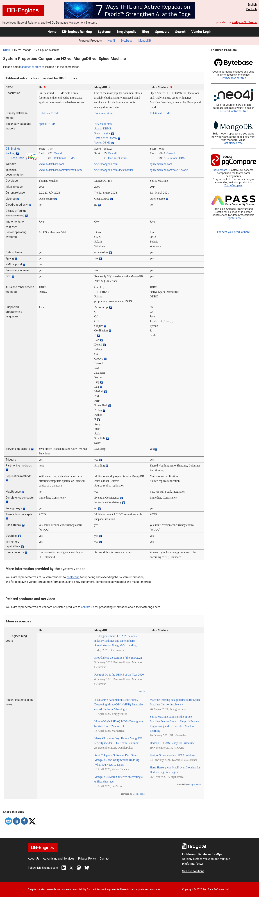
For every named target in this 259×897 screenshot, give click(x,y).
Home (51, 31)
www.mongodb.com (106, 163)
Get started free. (233, 143)
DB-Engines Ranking (77, 31)
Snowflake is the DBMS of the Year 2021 (118, 657)
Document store (103, 113)
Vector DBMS (102, 142)
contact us (73, 577)
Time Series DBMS (105, 137)
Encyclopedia (127, 31)
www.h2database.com (51, 163)
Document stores (118, 158)
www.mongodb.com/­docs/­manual (113, 169)
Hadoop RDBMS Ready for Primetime (172, 742)
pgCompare (220, 170)
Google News (139, 794)
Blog (145, 31)
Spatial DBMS (47, 123)
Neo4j (111, 40)
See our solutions (193, 871)
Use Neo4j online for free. (234, 111)
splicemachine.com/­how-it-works (169, 169)
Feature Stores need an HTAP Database (172, 755)
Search (180, 31)
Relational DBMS (49, 113)
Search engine (102, 133)
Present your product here (233, 232)
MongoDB (144, 40)
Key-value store (103, 123)
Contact (104, 858)
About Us (33, 858)
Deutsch (251, 9)
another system (31, 67)
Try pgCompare (233, 185)
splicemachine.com (161, 163)
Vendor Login (201, 31)
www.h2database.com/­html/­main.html (61, 169)
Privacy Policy (87, 858)
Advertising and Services (58, 858)
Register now (233, 218)
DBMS (7, 50)
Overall (58, 153)
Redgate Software (244, 22)
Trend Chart (17, 158)
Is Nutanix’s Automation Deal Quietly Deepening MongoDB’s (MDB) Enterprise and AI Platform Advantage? (118, 704)
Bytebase (127, 40)
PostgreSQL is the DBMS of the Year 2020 (119, 674)
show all (141, 691)
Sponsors (162, 31)
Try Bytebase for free (233, 78)
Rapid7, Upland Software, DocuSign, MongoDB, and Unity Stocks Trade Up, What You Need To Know (117, 760)
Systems (104, 31)
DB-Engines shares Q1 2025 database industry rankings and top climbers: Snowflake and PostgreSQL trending (116, 640)
